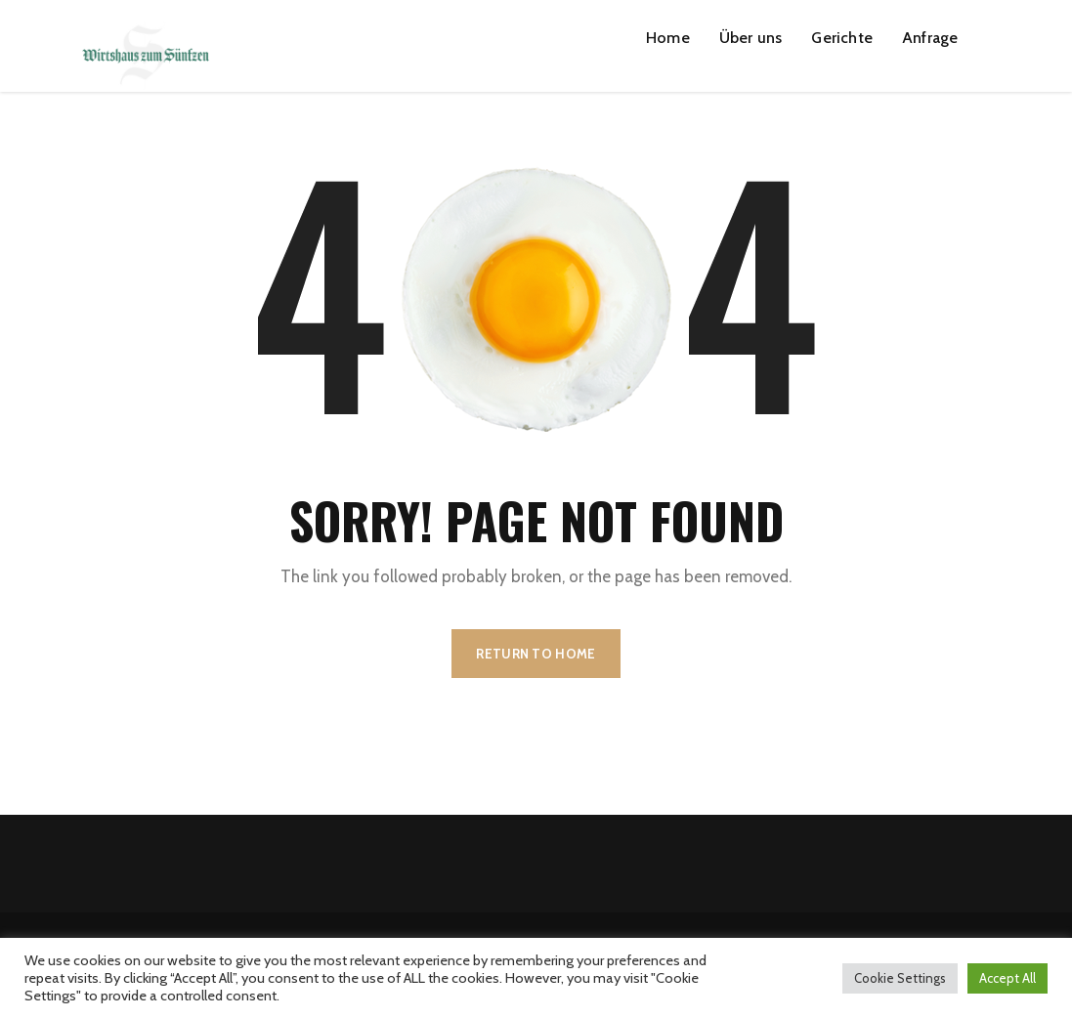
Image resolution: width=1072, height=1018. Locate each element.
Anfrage (930, 37)
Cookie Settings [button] (900, 978)
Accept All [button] (1007, 978)
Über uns (751, 37)
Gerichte (842, 37)
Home (668, 37)
